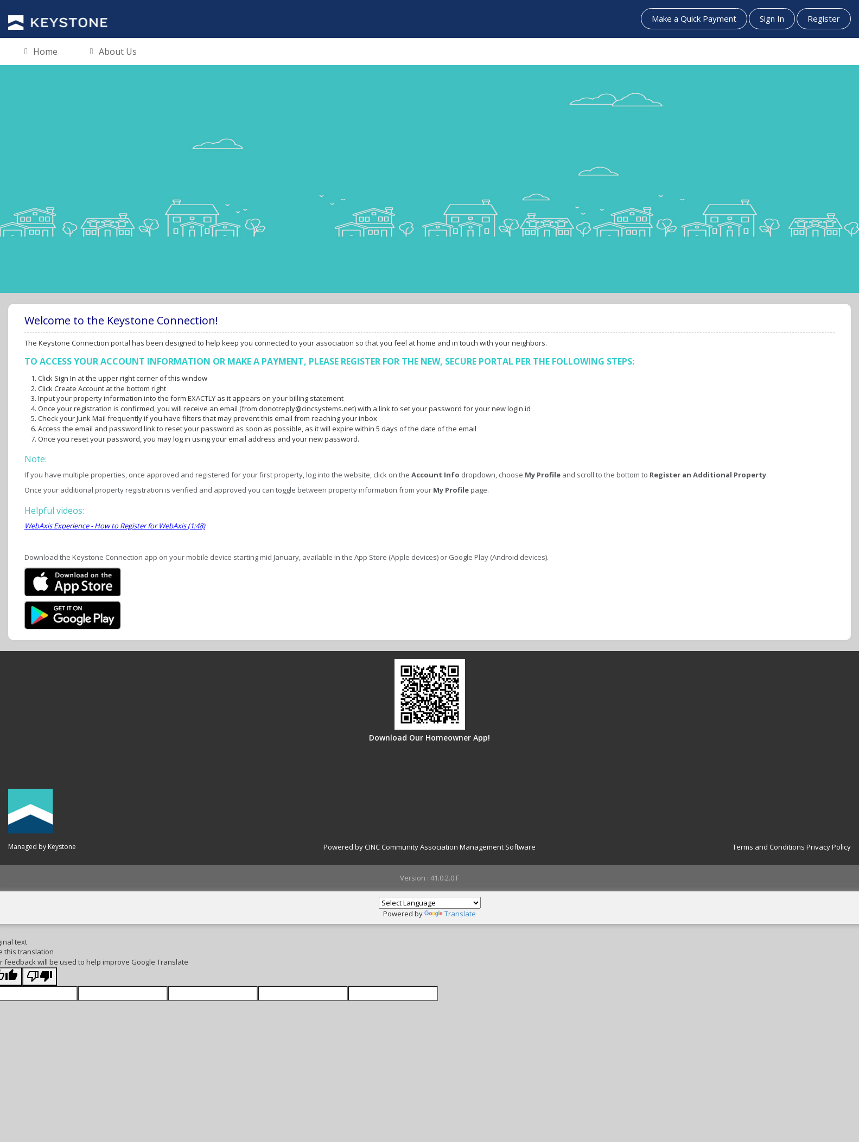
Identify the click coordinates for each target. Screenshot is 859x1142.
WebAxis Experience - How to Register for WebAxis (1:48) (114, 526)
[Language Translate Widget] (430, 903)
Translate (450, 913)
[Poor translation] (39, 976)
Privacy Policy (828, 847)
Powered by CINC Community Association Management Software (429, 847)
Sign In (772, 18)
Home (41, 52)
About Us (113, 52)
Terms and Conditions (769, 847)
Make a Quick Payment (694, 18)
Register (823, 18)
